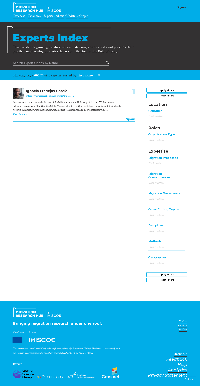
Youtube (183, 330)
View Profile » (20, 115)
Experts (48, 16)
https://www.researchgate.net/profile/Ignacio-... (50, 96)
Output (83, 16)
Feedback (176, 359)
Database (19, 16)
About (60, 16)
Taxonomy (34, 16)
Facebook (182, 326)
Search (107, 63)
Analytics (177, 370)
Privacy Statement (167, 375)
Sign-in (181, 7)
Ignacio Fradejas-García (46, 91)
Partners (36, 340)
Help (182, 364)
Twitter (183, 322)
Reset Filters (167, 95)
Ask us (189, 379)
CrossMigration (38, 7)
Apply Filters (167, 90)
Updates (71, 16)
